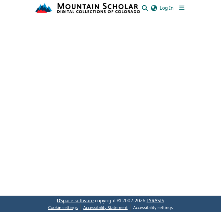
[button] (88, 8)
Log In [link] (166, 8)
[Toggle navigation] (182, 8)
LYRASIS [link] (155, 200)
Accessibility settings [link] (153, 207)
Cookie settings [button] (63, 207)
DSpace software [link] (75, 200)
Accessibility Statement (105, 207)
